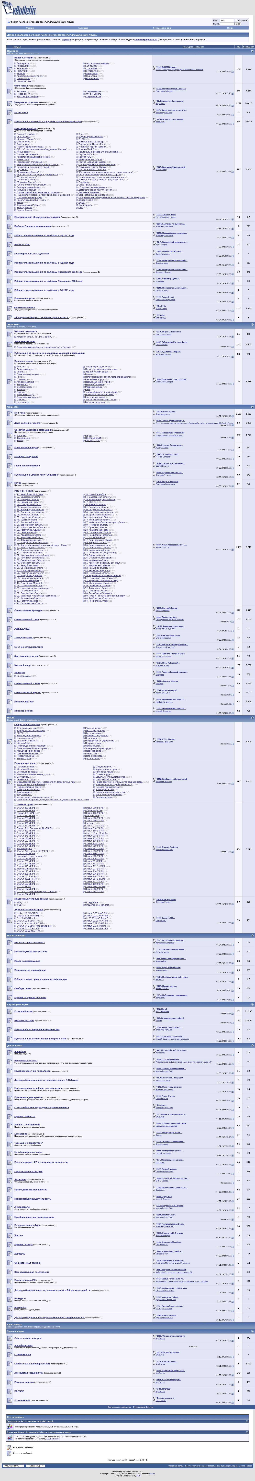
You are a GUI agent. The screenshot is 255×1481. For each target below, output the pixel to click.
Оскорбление (92, 815)
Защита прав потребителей (31, 784)
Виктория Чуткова (163, 475)
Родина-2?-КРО (86, 149)
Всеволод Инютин (163, 272)
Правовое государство (96, 735)
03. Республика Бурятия (97, 570)
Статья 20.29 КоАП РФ (96, 920)
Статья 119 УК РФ (94, 843)
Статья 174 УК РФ (26, 858)
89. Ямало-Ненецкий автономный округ (105, 595)
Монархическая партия (90, 159)
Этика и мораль (93, 94)
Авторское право (104, 771)
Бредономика (24, 676)
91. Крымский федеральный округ (102, 563)
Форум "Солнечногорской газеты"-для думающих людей (211, 1466)
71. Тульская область (28, 590)
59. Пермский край (26, 532)
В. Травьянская (162, 665)
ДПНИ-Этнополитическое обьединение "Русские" (42, 149)
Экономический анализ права (32, 748)
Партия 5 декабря (26, 134)
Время (88, 374)
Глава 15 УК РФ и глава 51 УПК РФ (35, 828)
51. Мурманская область (97, 565)
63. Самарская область (29, 504)
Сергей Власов (162, 466)
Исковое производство (107, 787)
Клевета (89, 823)
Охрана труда (103, 774)
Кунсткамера (14, 1324)
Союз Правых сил (88, 184)
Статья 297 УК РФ (26, 894)
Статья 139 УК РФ (26, 884)
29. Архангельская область (99, 514)
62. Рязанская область (96, 568)
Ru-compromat (162, 1144)
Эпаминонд (160, 318)
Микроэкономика (25, 382)
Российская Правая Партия (92, 167)
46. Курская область (27, 519)
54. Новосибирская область (99, 512)
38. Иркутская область (28, 517)
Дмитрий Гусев (162, 448)
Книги (20, 440)
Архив (242, 1466)
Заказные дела (24, 848)
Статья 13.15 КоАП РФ (28, 931)
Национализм (92, 78)
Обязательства (93, 745)
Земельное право (26, 779)
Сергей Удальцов (163, 1153)
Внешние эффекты (95, 402)
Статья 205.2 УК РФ (27, 876)
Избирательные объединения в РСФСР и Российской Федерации (112, 197)
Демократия (23, 63)
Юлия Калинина (163, 254)
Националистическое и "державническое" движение (43, 195)
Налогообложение (94, 384)
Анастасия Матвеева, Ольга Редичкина (173, 1263)
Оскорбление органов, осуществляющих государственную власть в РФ (53, 799)
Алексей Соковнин (164, 782)
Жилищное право (105, 789)
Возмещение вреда (27, 771)
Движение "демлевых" (90, 192)
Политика (12, 51)
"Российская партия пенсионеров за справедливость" (106, 172)
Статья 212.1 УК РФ (95, 866)
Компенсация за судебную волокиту (114, 784)
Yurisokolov (160, 1053)
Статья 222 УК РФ (94, 881)
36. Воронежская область (30, 525)
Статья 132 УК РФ (26, 841)
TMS (138, 1476)
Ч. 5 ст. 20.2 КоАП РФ (28, 913)
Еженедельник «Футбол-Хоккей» (170, 620)
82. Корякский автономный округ (101, 580)
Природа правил (93, 743)
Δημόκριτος (160, 1338)
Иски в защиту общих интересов (33, 797)
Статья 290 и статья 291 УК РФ (33, 851)
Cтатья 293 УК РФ (94, 848)
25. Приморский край (27, 502)
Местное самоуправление (109, 794)
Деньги (20, 366)
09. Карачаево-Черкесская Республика (37, 595)
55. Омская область (95, 555)
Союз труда (23, 144)
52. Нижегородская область (31, 547)
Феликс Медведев (163, 656)
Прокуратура (91, 902)
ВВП (87, 389)
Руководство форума (143, 1407)
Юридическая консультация (31, 730)
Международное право (28, 751)
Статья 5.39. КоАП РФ (96, 923)
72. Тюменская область (97, 588)
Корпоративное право (107, 769)
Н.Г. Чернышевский (164, 1309)
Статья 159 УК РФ (94, 838)
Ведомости (160, 104)
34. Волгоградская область (30, 509)
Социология (91, 76)
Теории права (24, 758)
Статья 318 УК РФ (94, 828)
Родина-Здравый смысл (91, 136)
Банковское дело (25, 369)
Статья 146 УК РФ (26, 833)
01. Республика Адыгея (29, 530)
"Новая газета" (162, 970)
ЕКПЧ (20, 733)
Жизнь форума (15, 1331)
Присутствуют (13, 1421)
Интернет (22, 435)
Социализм (91, 68)
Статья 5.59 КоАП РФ (96, 913)
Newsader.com (162, 1254)
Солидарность (86, 205)
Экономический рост (27, 397)
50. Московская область (29, 507)
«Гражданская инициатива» (93, 187)
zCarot (152, 1474)
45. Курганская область (29, 598)
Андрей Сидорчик (163, 711)
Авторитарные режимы (97, 63)
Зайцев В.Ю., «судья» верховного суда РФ (174, 1272)
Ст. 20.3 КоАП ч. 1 (26, 918)
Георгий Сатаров (163, 457)
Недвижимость (24, 794)
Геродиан (160, 281)
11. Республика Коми (27, 565)
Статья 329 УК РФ (94, 846)
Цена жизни (91, 738)
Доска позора (14, 1045)
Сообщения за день (162, 28)
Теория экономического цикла (100, 399)
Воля (81, 134)
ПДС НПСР (22, 169)
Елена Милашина (163, 638)
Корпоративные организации (93, 195)
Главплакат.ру (162, 1099)
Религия (21, 73)
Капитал (21, 389)
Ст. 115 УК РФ (24, 886)
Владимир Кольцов (164, 1030)
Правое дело (23, 141)
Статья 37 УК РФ (93, 861)
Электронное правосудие (98, 748)
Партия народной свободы (30, 146)
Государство (91, 71)
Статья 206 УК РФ (94, 874)
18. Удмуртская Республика (31, 527)
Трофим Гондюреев (164, 702)
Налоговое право (26, 766)
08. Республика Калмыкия (98, 593)
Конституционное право (29, 735)
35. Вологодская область (97, 545)
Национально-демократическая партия (98, 152)
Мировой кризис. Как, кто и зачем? (34, 336)
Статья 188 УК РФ (94, 830)
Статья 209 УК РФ (26, 863)
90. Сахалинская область (30, 603)
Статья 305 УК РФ (26, 823)
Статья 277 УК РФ (94, 868)
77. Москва (90, 502)
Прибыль (21, 399)
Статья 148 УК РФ (26, 871)
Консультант (161, 920)
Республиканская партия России (33, 167)
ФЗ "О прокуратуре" (95, 730)
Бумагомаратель (163, 414)
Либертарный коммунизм (30, 76)
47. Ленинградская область (99, 540)
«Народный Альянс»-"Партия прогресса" (38, 164)
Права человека (16, 935)
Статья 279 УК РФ (26, 818)
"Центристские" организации (31, 184)
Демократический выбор (91, 141)
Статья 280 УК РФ (94, 808)
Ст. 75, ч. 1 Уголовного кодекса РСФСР (37, 891)
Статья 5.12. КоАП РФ (28, 915)
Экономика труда (26, 394)
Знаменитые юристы (27, 740)
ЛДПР (81, 202)
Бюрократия (91, 73)
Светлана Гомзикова (164, 1172)
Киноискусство (92, 440)
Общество (13, 407)
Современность (93, 96)
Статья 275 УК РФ (26, 836)
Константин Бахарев (164, 382)
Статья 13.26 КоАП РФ (96, 928)
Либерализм (23, 66)
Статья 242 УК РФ (26, 881)
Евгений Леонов (163, 610)
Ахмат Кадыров (162, 547)
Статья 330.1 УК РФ (27, 879)
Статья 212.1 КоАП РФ (96, 915)
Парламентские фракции (29, 197)
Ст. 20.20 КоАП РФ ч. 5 (96, 918)
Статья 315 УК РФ (26, 866)
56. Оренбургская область (30, 568)
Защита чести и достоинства (110, 777)
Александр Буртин (164, 354)
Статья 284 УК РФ (94, 891)
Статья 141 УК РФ (94, 863)
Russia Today (161, 170)
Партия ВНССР (86, 154)
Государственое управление (99, 740)
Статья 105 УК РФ (94, 813)
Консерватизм (24, 81)
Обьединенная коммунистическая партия (100, 174)
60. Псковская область (96, 525)
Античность (23, 91)
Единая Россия (24, 210)
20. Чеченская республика (30, 557)
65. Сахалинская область (98, 532)
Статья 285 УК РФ (94, 818)
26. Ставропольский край (98, 557)
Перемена (84, 182)
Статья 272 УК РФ (94, 825)
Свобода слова (24, 792)
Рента (20, 371)
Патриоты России (26, 179)
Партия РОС (85, 157)
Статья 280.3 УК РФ (95, 886)
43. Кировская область (28, 563)
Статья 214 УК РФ (94, 871)
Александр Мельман (164, 226)
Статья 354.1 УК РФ (95, 879)
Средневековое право (28, 753)
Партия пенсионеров (27, 154)
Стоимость (22, 379)
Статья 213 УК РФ (94, 851)
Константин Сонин (164, 334)
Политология (23, 78)
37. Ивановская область (29, 535)
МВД (19, 902)
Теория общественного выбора (101, 392)
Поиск (230, 28)
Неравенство (23, 402)
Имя (215, 20)
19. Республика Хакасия (97, 585)
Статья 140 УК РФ (26, 838)
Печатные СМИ (93, 438)
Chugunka (160, 1117)
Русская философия (27, 96)
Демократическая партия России (95, 190)
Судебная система (26, 728)
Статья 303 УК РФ (94, 836)
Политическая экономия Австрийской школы (108, 377)
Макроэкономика (93, 387)
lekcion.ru (160, 979)
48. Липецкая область (28, 499)
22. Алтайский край (95, 537)
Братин (159, 1021)
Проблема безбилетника (97, 382)
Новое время (23, 94)
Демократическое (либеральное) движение (101, 179)
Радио (88, 435)
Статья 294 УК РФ (26, 846)
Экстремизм (23, 777)
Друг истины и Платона (166, 1300)
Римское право (93, 728)
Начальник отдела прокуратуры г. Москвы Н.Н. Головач (179, 70)
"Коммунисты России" (28, 172)
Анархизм (22, 68)
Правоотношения (26, 756)
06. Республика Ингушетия (30, 573)
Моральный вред (25, 769)
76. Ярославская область (30, 537)
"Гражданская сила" (27, 177)
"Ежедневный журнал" (165, 629)
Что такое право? (26, 738)
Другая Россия (86, 200)
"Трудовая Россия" (26, 182)
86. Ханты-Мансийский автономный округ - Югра (42, 545)
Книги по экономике (95, 397)
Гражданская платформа (29, 162)
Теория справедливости (97, 366)
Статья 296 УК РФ (94, 820)
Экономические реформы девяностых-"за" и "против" (44, 347)
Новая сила (23, 159)
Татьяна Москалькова (165, 1290)
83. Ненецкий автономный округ (33, 588)
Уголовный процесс (27, 868)
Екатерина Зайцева (164, 91)
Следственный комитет (97, 905)
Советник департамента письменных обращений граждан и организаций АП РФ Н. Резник (195, 423)
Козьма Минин (162, 1245)
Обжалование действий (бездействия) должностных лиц (46, 782)
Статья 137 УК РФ (26, 889)
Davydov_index (162, 263)
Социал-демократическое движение (97, 164)
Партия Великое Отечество (92, 169)
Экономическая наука (28, 374)
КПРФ (20, 202)
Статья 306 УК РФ (26, 808)
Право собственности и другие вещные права (119, 782)
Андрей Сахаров (163, 1199)
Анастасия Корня (163, 1236)
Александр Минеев (164, 113)
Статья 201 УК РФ (26, 874)
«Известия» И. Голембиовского (169, 435)
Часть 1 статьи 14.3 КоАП (30, 923)
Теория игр (22, 384)
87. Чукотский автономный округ (33, 555)
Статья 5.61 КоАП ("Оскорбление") (34, 926)
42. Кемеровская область (98, 517)
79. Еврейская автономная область (103, 575)
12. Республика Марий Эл (30, 583)
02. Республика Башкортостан (32, 542)
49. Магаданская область (98, 583)
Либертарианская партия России (33, 157)
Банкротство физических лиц (111, 792)
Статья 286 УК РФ (26, 820)
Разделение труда (94, 379)
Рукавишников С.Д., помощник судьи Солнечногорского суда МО (184, 1062)
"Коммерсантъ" (162, 989)
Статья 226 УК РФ (26, 861)
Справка (30, 28)
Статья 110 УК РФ (94, 884)
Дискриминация (104, 797)
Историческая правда (165, 943)
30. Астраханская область (98, 509)
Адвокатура (91, 753)
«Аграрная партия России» (92, 146)
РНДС (82, 139)
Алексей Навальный (164, 1318)
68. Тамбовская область (97, 598)
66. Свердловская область (30, 560)
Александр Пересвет (165, 1226)
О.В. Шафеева (162, 1181)
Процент (21, 392)
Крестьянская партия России (31, 200)
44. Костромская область (29, 585)
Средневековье (93, 91)
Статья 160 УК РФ (94, 853)
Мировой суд (23, 743)
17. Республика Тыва (27, 601)
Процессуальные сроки (29, 787)
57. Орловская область (28, 497)
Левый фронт (24, 152)
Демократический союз (28, 187)
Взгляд (159, 1135)
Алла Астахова (162, 952)
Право (10, 717)
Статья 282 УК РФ (26, 825)
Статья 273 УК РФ (26, 810)
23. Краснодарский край (97, 550)
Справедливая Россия (28, 205)
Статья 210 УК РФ (26, 815)
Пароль (216, 24)
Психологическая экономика (99, 394)
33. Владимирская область (30, 512)
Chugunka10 (161, 1401)
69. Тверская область (96, 542)
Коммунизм (23, 71)
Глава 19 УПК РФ (26, 813)
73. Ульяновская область (97, 519)
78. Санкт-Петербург (95, 494)
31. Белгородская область (30, 550)
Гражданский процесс (107, 779)
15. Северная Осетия (96, 590)
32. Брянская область (96, 527)
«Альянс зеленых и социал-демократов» (37, 174)
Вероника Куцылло (164, 902)
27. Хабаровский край (28, 580)
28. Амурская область (28, 514)
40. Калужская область (96, 560)
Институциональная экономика (101, 369)
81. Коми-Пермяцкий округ (30, 570)
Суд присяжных (93, 733)
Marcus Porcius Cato (164, 742)
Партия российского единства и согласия (38, 192)
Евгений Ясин (162, 345)
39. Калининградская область (100, 499)
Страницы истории (18, 1004)
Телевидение (23, 438)
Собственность (24, 387)
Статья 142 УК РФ (26, 853)
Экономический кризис (96, 371)
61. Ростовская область (97, 507)
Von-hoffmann (161, 245)
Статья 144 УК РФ (94, 876)
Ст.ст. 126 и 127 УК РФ (96, 833)
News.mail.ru (161, 961)
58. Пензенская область (97, 573)
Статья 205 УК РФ (94, 856)
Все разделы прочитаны (119, 1407)
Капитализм (91, 66)
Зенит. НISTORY (163, 693)
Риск (19, 377)
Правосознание (93, 751)
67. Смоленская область (29, 593)
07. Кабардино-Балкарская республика (105, 522)
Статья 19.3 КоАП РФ (28, 920)
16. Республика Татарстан (98, 535)
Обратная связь (175, 1466)
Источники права (93, 756)
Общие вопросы (104, 766)
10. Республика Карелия (29, 552)
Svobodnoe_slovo (163, 1080)
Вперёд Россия (24, 207)
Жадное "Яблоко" (26, 139)
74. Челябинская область (98, 547)
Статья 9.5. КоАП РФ (95, 926)
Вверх (249, 1466)
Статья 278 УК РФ (26, 843)
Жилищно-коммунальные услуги (33, 774)
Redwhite (159, 684)
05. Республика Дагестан (29, 575)
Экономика (13, 324)
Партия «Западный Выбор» (93, 162)
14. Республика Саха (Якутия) (100, 552)
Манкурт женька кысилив (166, 1126)
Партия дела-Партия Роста (92, 144)
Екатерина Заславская (165, 484)
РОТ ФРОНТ (23, 136)
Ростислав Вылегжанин (166, 217)
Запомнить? (241, 21)
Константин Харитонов (165, 299)
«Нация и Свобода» (27, 190)
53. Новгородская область (30, 578)
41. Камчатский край (27, 522)
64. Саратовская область (98, 497)
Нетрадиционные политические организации (101, 177)
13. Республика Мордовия (30, 494)
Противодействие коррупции (31, 745)
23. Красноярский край (96, 530)
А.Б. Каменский (162, 1012)
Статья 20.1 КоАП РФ (28, 928)
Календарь (83, 28)
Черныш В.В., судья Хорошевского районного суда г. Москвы (182, 1281)
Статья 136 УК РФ (94, 841)
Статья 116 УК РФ (94, 858)
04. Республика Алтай (96, 601)
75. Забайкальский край (29, 540)
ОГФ (81, 207)
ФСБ (19, 905)
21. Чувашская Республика (99, 578)
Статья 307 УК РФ (26, 830)
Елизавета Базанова (164, 1089)
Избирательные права (28, 789)
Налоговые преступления (30, 856)
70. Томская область (95, 504)
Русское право (92, 758)
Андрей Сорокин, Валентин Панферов (172, 1039)
